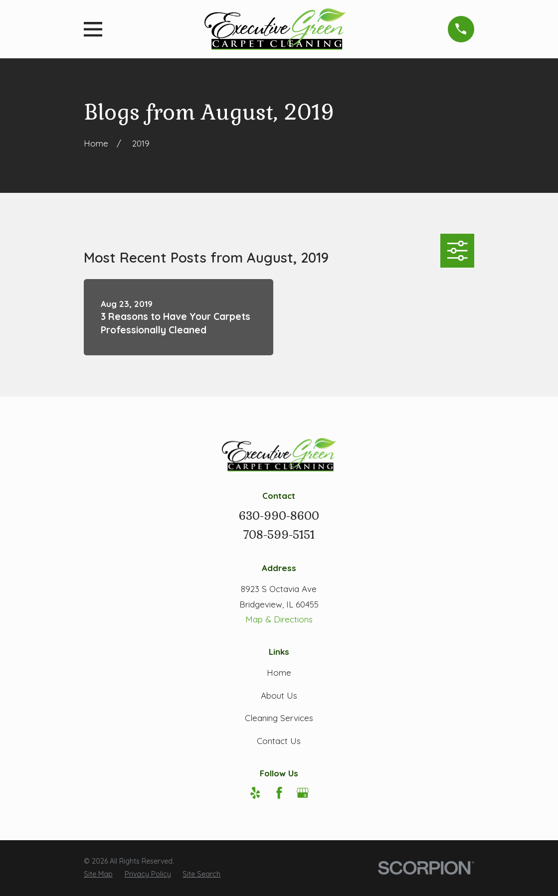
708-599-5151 (279, 535)
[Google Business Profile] (303, 793)
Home (279, 672)
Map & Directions (279, 619)
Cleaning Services (279, 718)
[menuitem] (98, 874)
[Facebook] (279, 793)
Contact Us (279, 741)
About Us (279, 695)
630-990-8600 (279, 516)
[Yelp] (255, 793)
